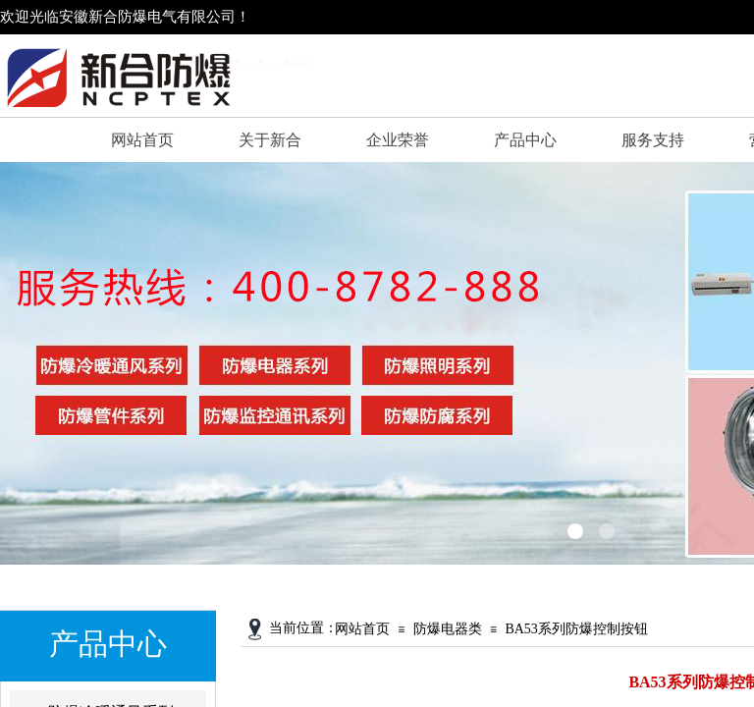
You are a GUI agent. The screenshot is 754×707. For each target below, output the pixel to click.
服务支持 (652, 140)
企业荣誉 (397, 140)
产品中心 (525, 140)
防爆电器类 (447, 629)
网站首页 (142, 140)
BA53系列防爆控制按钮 (576, 629)
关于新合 (270, 140)
